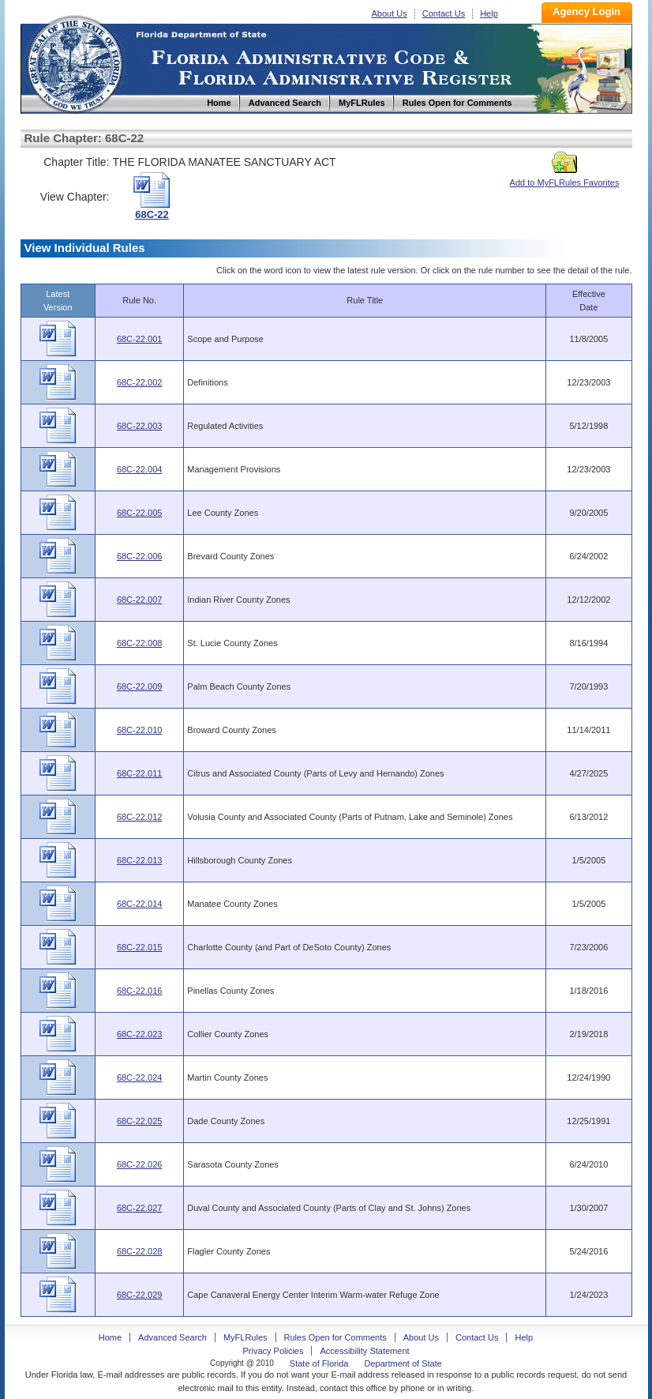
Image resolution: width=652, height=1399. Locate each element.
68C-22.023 (140, 1034)
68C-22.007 (140, 599)
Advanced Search (172, 1337)
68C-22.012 (140, 817)
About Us (389, 13)
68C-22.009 (140, 686)
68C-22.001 (140, 339)
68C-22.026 (140, 1164)
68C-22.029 (140, 1294)
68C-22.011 (140, 773)
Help (489, 13)
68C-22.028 (140, 1251)
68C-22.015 (140, 947)
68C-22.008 (140, 643)
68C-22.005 (140, 512)
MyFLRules (245, 1337)
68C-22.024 (140, 1077)
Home (74, 62)
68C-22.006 (140, 556)
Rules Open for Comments (335, 1337)
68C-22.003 (140, 426)
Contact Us (443, 13)
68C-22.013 (140, 860)
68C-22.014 (140, 903)
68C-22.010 (140, 730)
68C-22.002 (140, 382)
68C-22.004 (140, 469)
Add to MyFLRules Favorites (565, 177)
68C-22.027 (140, 1208)
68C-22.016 (140, 990)
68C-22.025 (140, 1121)
